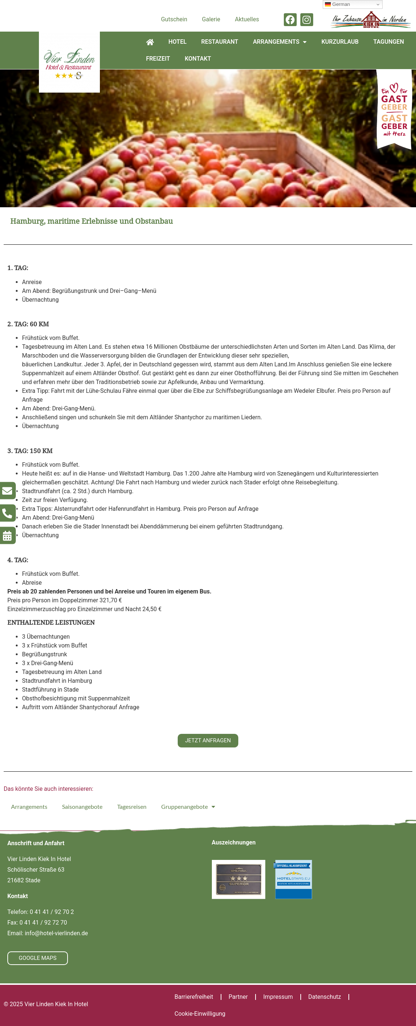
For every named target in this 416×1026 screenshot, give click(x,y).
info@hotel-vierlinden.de (56, 933)
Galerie (211, 19)
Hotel (178, 41)
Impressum (278, 996)
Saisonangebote (82, 806)
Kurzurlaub (339, 41)
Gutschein (174, 19)
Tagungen (388, 41)
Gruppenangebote (188, 806)
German (337, 4)
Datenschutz (324, 996)
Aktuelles (247, 19)
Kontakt (198, 58)
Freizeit (158, 58)
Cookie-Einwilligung (199, 1013)
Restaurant (219, 41)
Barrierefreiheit (193, 996)
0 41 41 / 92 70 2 (52, 911)
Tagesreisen (131, 806)
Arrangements (280, 42)
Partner (238, 996)
